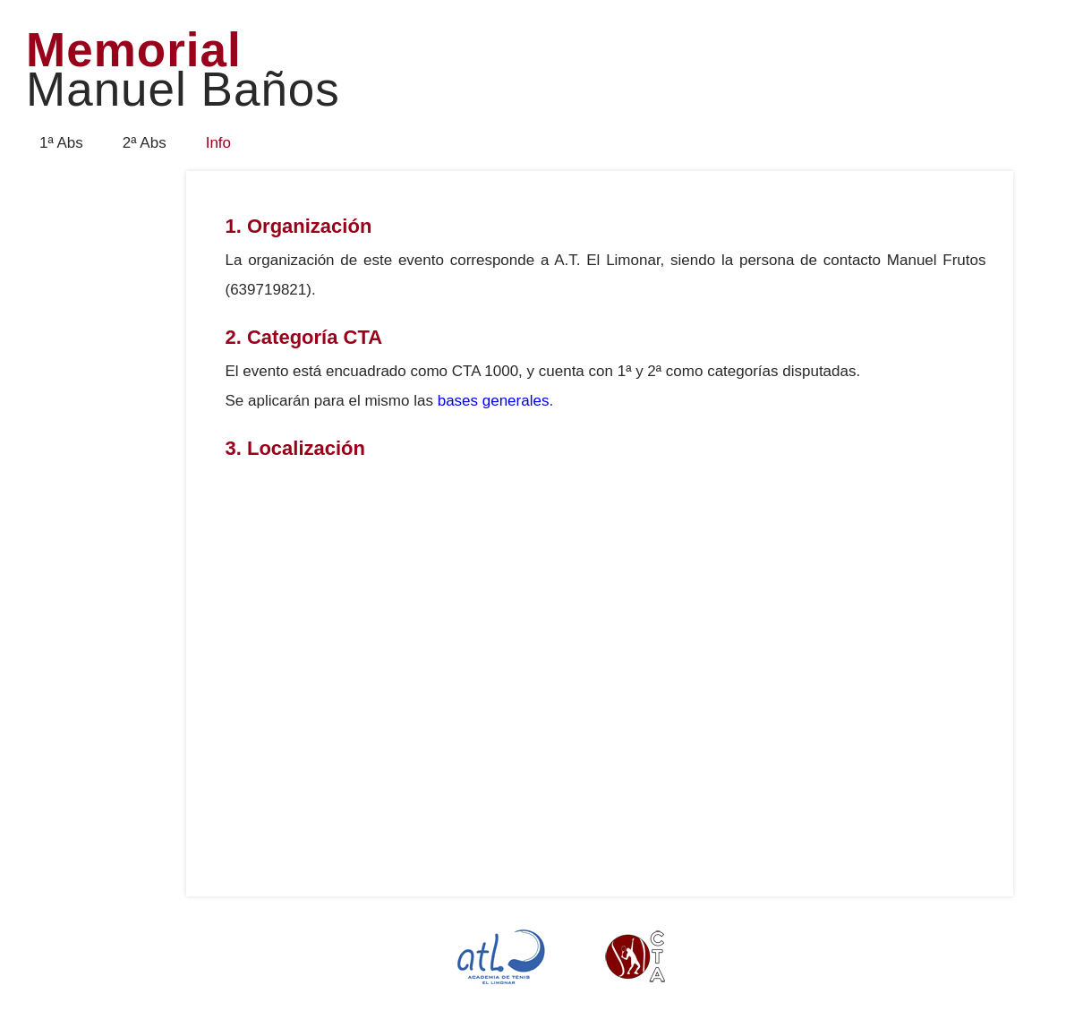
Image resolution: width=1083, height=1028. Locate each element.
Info (218, 142)
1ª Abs (61, 142)
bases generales (494, 400)
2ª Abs (144, 142)
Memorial (183, 70)
